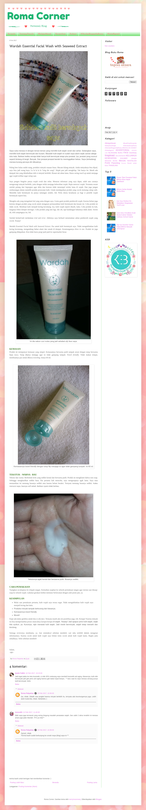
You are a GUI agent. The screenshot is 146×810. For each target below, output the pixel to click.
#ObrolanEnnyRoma (130, 145)
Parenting (115, 163)
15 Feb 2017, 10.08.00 (45, 730)
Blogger (98, 799)
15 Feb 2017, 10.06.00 (45, 693)
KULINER (124, 158)
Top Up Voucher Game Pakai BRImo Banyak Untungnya (125, 227)
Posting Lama (92, 782)
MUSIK (115, 161)
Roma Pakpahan (27, 693)
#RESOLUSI (126, 148)
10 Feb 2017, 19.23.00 (34, 673)
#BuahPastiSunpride (130, 143)
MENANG (108, 161)
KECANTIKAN (120, 156)
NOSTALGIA (132, 161)
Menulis (122, 161)
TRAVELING (113, 165)
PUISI (107, 163)
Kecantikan (60, 34)
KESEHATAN (110, 158)
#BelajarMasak (44, 34)
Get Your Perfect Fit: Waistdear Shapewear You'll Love (125, 203)
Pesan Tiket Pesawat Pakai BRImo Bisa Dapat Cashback (127, 179)
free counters (109, 46)
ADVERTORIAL (123, 150)
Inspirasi (110, 155)
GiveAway (133, 153)
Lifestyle (134, 158)
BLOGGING (112, 153)
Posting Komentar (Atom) (28, 786)
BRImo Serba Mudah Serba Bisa (124, 190)
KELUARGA (131, 155)
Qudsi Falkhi (20, 673)
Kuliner (73, 34)
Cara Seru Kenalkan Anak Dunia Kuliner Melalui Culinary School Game (126, 215)
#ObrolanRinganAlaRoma (92, 34)
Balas (17, 684)
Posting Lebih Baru (17, 782)
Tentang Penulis (26, 34)
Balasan (21, 689)
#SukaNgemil (113, 34)
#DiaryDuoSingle (110, 145)
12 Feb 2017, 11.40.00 (31, 712)
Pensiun (123, 163)
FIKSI (125, 153)
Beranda (11, 34)
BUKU (120, 153)
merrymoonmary (75, 799)
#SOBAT (134, 148)
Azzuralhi (18, 712)
